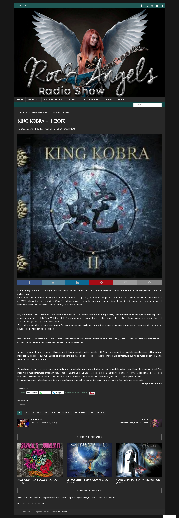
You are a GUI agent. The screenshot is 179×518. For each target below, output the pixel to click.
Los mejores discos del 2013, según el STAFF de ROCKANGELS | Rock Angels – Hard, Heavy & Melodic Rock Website (67, 497)
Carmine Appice (40, 412)
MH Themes (62, 511)
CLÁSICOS (73, 99)
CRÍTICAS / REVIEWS (53, 99)
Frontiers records (61, 412)
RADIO (121, 99)
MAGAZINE (33, 99)
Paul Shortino (97, 412)
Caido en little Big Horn (46, 128)
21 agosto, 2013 (27, 128)
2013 (26, 412)
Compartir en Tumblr (76, 392)
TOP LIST (107, 99)
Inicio (20, 99)
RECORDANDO (91, 99)
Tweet (22, 392)
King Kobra (80, 412)
